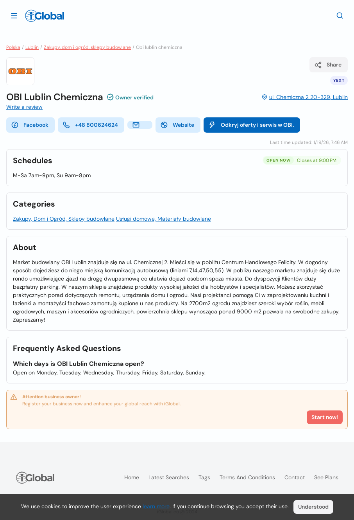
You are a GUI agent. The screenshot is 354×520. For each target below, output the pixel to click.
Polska (13, 47)
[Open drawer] (14, 15)
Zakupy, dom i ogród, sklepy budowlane (87, 47)
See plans (326, 477)
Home (131, 477)
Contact (294, 477)
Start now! (324, 417)
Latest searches (168, 477)
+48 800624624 (90, 125)
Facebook (29, 125)
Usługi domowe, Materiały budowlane (163, 218)
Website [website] (177, 125)
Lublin (32, 47)
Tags (204, 477)
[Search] (340, 15)
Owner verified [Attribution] (130, 97)
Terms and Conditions (247, 477)
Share (327, 65)
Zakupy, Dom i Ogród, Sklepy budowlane (63, 218)
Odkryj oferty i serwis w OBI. (251, 125)
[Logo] (44, 15)
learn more (156, 506)
